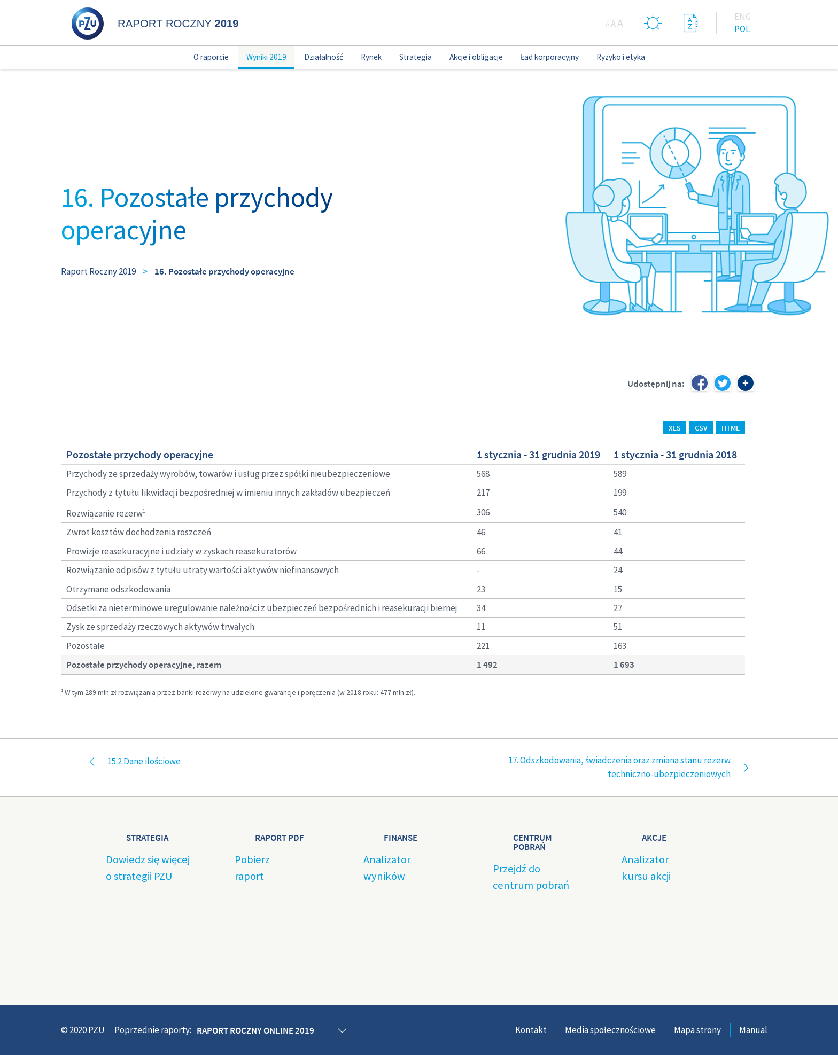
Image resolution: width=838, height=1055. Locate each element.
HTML (730, 428)
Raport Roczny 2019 (98, 271)
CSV (701, 428)
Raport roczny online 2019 (255, 1030)
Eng (742, 16)
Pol (742, 29)
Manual (753, 1030)
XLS (675, 428)
